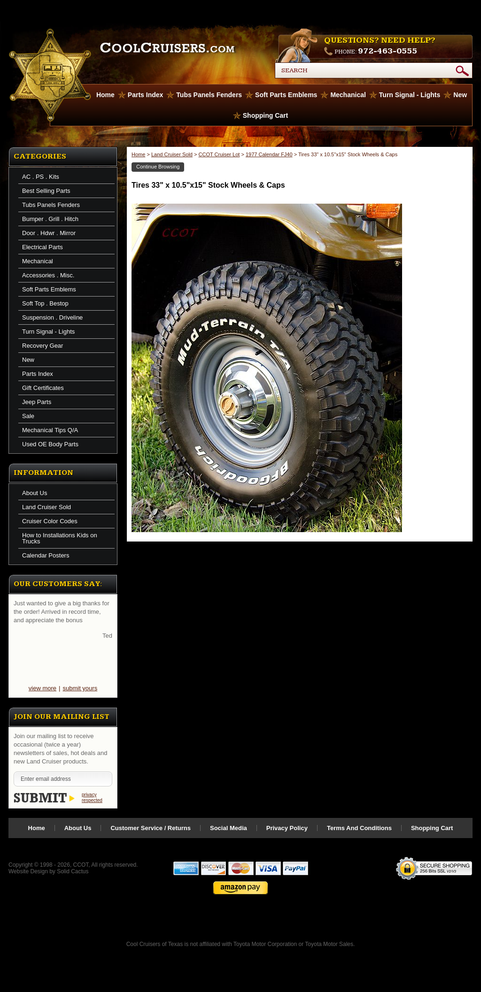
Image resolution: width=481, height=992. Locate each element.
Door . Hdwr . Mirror (49, 233)
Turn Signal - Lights (409, 95)
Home (138, 154)
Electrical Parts (42, 247)
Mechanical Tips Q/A (50, 430)
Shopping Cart (265, 115)
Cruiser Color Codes (50, 521)
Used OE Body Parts (50, 444)
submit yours (79, 688)
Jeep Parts (36, 401)
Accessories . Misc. (48, 275)
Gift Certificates (43, 387)
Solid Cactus (72, 871)
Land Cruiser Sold (46, 507)
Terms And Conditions (359, 828)
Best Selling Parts (46, 190)
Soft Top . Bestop (45, 303)
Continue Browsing (157, 166)
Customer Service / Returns (150, 828)
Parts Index (145, 95)
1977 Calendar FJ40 (269, 154)
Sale (28, 416)
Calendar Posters (45, 555)
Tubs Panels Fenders (209, 95)
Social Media (228, 828)
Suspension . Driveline (52, 317)
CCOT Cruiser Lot (219, 154)
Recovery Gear (42, 345)
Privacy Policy (287, 828)
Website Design (28, 871)
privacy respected (92, 797)
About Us (34, 492)
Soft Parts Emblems (286, 95)
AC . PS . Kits (40, 176)
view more (42, 688)
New (460, 95)
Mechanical (347, 95)
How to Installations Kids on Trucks (59, 538)
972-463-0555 (387, 51)
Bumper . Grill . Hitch (50, 218)
